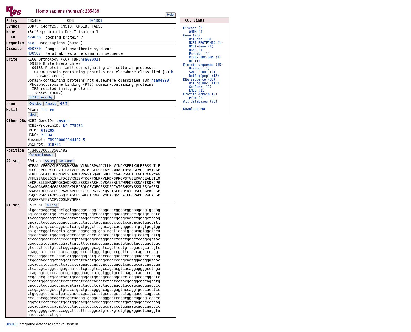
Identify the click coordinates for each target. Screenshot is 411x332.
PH (52, 110)
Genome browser (41, 155)
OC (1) (194, 61)
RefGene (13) (200, 39)
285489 (63, 121)
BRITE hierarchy (40, 98)
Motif (32, 115)
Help (170, 15)
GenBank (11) (200, 87)
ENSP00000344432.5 (66, 140)
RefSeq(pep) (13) (204, 76)
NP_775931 (73, 126)
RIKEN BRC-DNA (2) (205, 57)
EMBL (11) (197, 90)
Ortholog (35, 104)
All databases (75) (200, 101)
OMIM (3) (196, 32)
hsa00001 (89, 60)
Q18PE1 (54, 145)
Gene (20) (191, 35)
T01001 (95, 20)
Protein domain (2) (200, 94)
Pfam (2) (196, 98)
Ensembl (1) (199, 54)
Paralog (50, 104)
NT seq (52, 205)
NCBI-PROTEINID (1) (206, 43)
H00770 (34, 49)
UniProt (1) (199, 68)
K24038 (34, 37)
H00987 (34, 54)
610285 (47, 131)
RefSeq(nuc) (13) (204, 83)
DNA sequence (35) (199, 79)
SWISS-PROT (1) (202, 72)
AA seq (50, 161)
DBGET (11, 325)
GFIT (63, 104)
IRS (44, 110)
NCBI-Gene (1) (201, 46)
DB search (66, 161)
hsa (31, 43)
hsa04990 (160, 81)
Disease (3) (193, 28)
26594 (46, 135)
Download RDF (194, 109)
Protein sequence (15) (203, 65)
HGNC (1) (196, 50)
